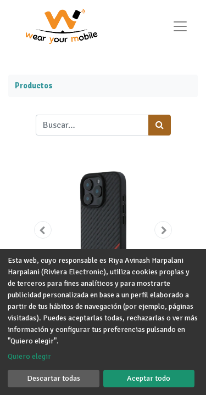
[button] (42, 230)
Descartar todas (53, 378)
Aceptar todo (148, 378)
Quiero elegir (29, 356)
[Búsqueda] (159, 125)
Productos (34, 86)
